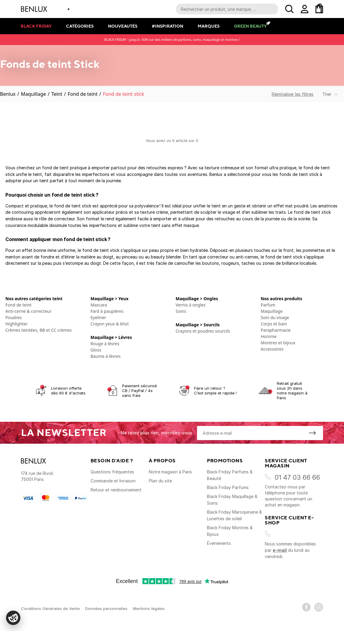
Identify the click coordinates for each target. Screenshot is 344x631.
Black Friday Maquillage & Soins (232, 500)
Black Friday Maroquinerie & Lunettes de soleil (234, 515)
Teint (56, 94)
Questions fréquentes (112, 471)
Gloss (96, 350)
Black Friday (36, 26)
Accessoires (272, 349)
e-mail (280, 550)
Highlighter (16, 324)
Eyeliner (98, 317)
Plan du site (160, 480)
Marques (209, 26)
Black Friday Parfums (228, 487)
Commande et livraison (113, 480)
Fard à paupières (107, 311)
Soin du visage (275, 317)
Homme (269, 336)
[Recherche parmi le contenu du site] (227, 9)
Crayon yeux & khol (110, 324)
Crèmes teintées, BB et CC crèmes (38, 330)
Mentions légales (149, 608)
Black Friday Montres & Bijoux (230, 531)
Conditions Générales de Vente (50, 608)
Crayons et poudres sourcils (203, 331)
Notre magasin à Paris (170, 471)
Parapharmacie (276, 330)
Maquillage (33, 94)
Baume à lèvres (106, 356)
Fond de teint (83, 94)
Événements (219, 543)
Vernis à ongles (191, 305)
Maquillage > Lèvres (111, 337)
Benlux (8, 94)
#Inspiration (167, 26)
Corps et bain (274, 324)
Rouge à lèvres (105, 343)
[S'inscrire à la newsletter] (312, 433)
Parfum (268, 305)
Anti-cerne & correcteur (28, 311)
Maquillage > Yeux (110, 298)
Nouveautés (122, 26)
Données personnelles (106, 608)
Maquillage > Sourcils (198, 325)
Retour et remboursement (116, 489)
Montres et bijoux (278, 343)
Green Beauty (250, 26)
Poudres (13, 317)
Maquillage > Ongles (197, 298)
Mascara (99, 305)
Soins (181, 311)
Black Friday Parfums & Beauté (230, 475)
